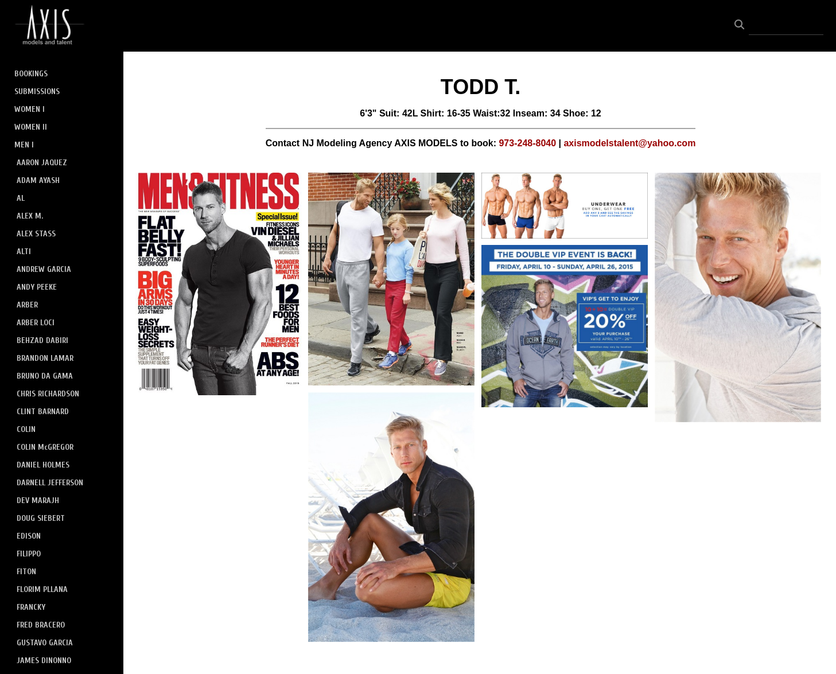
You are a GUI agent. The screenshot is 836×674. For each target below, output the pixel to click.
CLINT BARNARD (43, 411)
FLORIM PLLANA (42, 589)
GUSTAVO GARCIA (45, 643)
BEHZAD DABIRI (42, 340)
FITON (26, 571)
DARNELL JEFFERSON (50, 483)
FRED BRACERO (41, 625)
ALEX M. (30, 216)
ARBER (27, 305)
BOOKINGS (31, 74)
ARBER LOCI (36, 323)
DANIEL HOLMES (43, 465)
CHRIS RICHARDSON (48, 394)
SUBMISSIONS (37, 91)
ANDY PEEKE (37, 287)
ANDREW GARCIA (44, 269)
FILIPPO (29, 554)
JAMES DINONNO (44, 660)
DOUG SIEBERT (41, 518)
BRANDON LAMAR (45, 358)
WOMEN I (29, 109)
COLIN (26, 429)
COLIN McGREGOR (45, 447)
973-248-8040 (527, 143)
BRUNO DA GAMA (45, 376)
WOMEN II (30, 127)
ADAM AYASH (38, 180)
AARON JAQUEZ (42, 162)
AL (21, 198)
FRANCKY (31, 607)
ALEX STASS (36, 234)
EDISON (29, 536)
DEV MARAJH (38, 500)
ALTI (24, 251)
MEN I (24, 145)
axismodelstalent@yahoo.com (629, 143)
